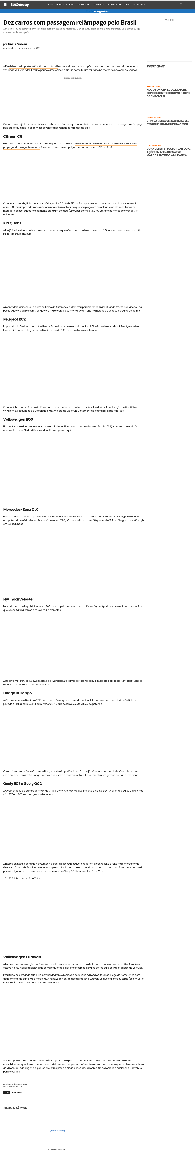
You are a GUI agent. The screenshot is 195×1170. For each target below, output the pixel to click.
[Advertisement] (73, 99)
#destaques (17, 1092)
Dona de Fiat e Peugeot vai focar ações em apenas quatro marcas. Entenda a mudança (169, 152)
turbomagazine (97, 11)
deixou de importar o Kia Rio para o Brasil (33, 66)
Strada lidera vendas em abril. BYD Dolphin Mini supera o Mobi (167, 122)
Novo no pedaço (154, 87)
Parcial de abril (154, 118)
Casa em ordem (153, 146)
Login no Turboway (56, 1130)
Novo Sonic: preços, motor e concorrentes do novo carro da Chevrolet (168, 93)
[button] (181, 4)
